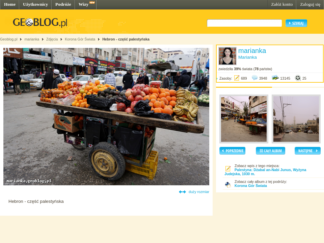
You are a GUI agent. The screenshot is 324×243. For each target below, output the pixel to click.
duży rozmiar (199, 192)
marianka (31, 39)
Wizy (83, 4)
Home (10, 4)
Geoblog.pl (9, 39)
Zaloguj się (310, 4)
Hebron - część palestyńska (126, 39)
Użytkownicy (35, 4)
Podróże (63, 4)
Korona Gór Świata (80, 39)
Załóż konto (282, 4)
